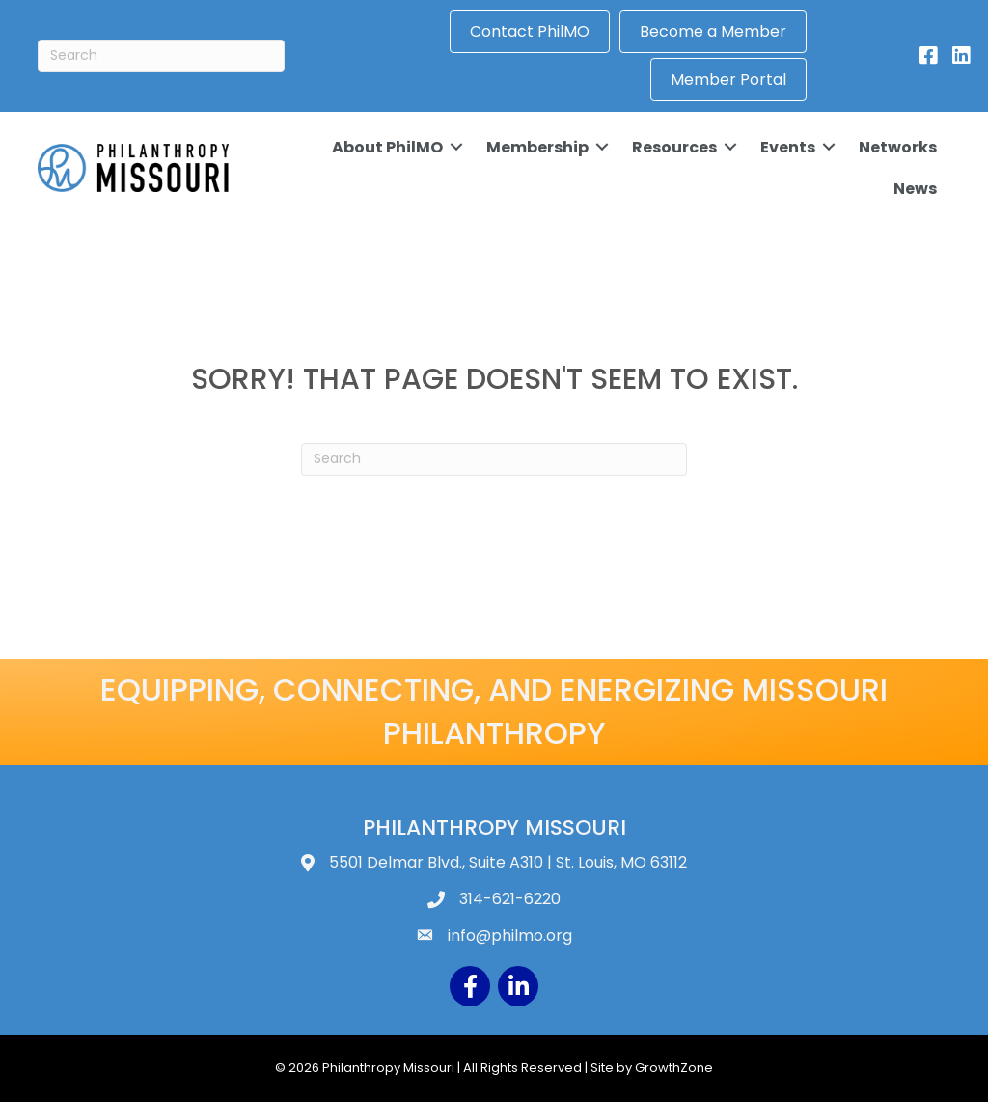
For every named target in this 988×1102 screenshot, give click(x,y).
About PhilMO (385, 146)
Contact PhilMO (530, 31)
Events (785, 146)
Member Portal (729, 80)
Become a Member (714, 31)
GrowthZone (674, 1068)
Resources (672, 146)
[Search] (162, 56)
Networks (896, 146)
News (913, 189)
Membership (535, 146)
